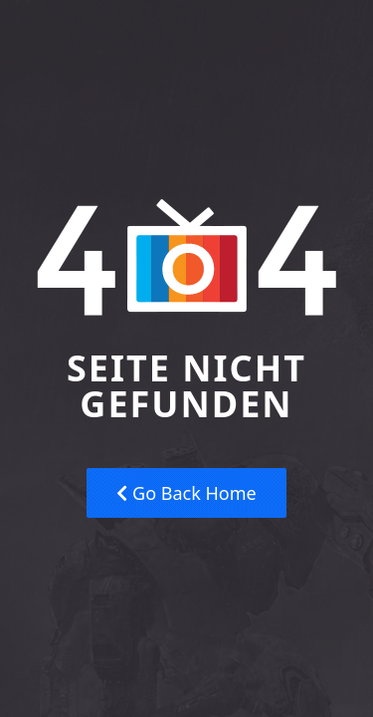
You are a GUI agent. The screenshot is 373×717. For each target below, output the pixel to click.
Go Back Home (186, 493)
